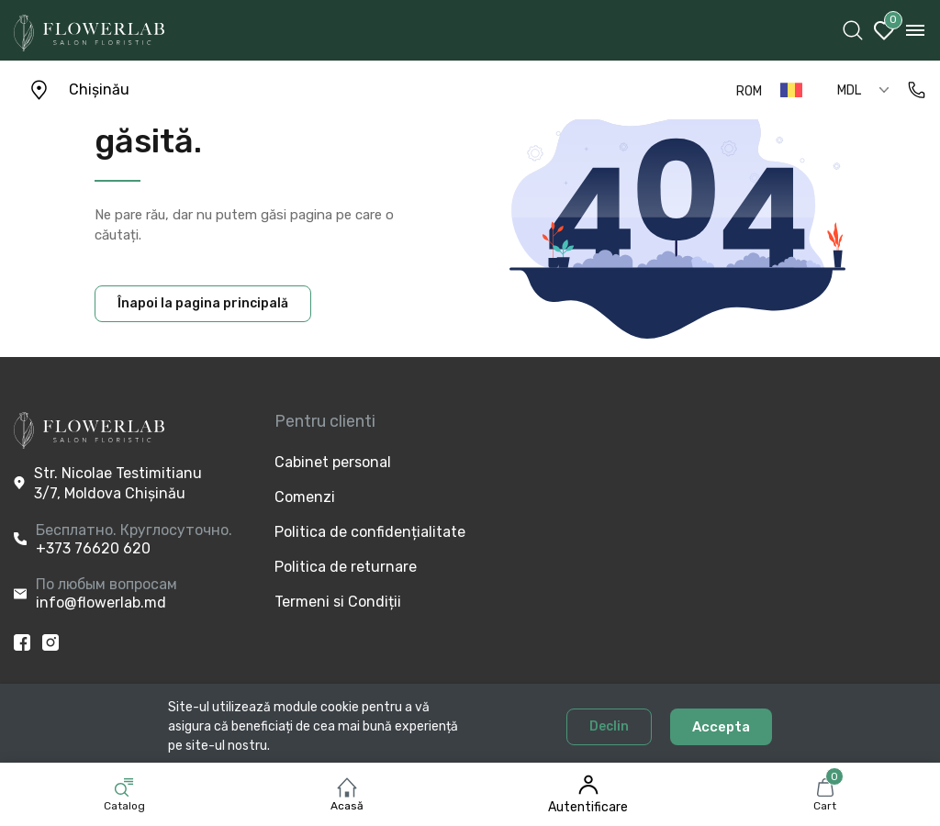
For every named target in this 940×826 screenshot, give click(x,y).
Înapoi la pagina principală (203, 303)
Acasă (347, 805)
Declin (609, 726)
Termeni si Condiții (336, 601)
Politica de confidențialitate (336, 532)
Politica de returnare (336, 566)
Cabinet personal (332, 462)
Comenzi (304, 497)
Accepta (721, 727)
